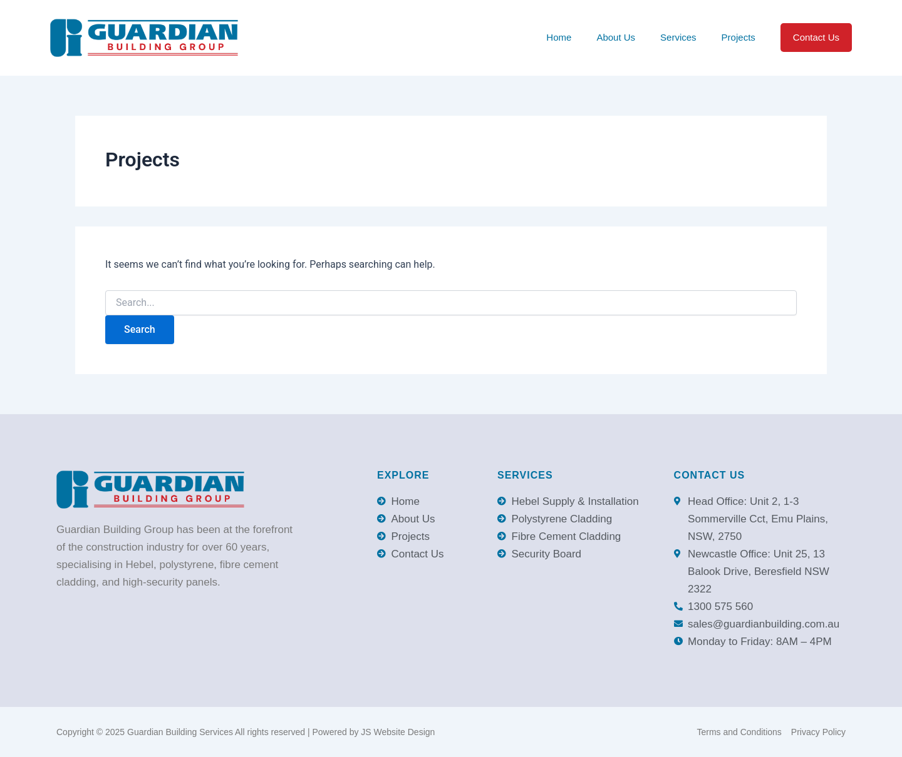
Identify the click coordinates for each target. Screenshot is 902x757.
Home (558, 37)
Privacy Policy (818, 732)
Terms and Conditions (739, 732)
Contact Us (816, 37)
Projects (738, 37)
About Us (615, 37)
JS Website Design (398, 732)
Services (678, 37)
